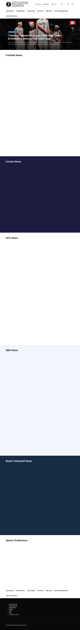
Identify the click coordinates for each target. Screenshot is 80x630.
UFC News (40, 11)
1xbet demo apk (13, 604)
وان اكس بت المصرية (14, 614)
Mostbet (11, 609)
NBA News (49, 11)
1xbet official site (13, 606)
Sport (10, 611)
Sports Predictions (11, 16)
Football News (20, 11)
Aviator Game (12, 607)
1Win (10, 612)
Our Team (38, 4)
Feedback (46, 4)
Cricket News (31, 11)
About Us (53, 4)
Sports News (10, 11)
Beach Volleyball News (61, 11)
